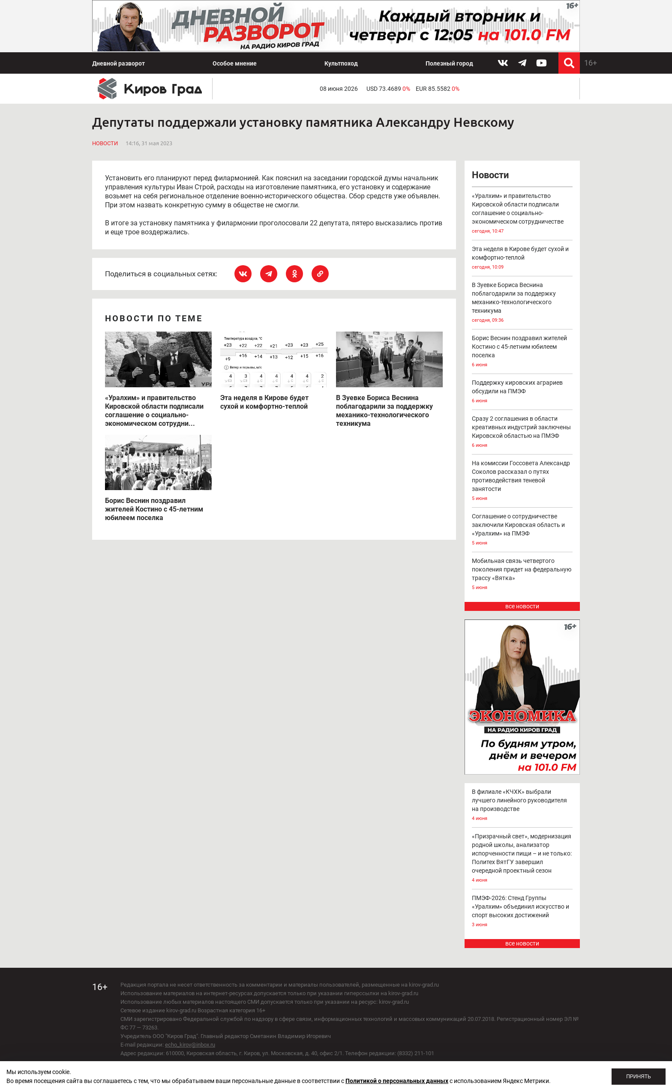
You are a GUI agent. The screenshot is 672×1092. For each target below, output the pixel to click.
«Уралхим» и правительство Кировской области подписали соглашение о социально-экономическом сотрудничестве (522, 214)
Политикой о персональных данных (396, 1080)
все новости (522, 606)
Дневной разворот (118, 63)
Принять (638, 1077)
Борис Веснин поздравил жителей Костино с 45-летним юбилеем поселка (522, 352)
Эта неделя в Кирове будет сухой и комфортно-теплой (522, 258)
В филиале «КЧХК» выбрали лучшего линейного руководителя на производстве (522, 805)
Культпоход (341, 63)
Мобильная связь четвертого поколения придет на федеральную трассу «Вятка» (522, 574)
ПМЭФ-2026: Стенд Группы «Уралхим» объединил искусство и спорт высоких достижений (522, 912)
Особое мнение (235, 63)
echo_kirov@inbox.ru (190, 1044)
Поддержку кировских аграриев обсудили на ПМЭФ (522, 392)
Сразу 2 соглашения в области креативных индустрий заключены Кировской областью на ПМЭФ (522, 432)
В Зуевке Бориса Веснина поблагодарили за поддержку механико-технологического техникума (522, 303)
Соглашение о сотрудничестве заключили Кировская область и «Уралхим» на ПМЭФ (522, 530)
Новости (105, 143)
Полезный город (449, 63)
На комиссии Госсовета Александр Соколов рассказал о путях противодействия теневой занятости (522, 481)
